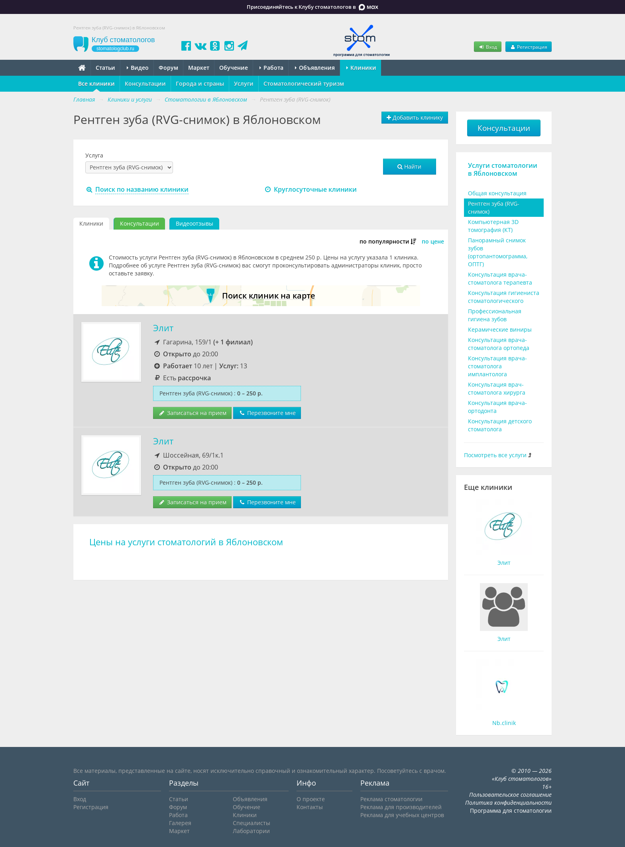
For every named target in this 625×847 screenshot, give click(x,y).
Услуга (94, 155)
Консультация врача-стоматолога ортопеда (498, 344)
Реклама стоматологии (391, 799)
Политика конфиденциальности (508, 802)
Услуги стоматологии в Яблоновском (502, 169)
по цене (433, 241)
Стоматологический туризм (303, 83)
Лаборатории (251, 831)
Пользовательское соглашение (510, 794)
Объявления (315, 67)
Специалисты (251, 823)
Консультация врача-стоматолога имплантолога (497, 366)
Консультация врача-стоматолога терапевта (500, 278)
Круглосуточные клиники (310, 189)
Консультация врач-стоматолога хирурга (496, 388)
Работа (271, 67)
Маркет (198, 67)
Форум (168, 67)
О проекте (311, 799)
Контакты (310, 807)
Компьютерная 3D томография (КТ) (493, 226)
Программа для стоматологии (511, 810)
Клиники (361, 67)
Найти (409, 166)
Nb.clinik (504, 723)
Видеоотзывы (194, 223)
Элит (163, 328)
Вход (487, 46)
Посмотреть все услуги (495, 455)
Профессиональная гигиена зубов (494, 315)
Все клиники (96, 83)
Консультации (145, 83)
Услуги (244, 83)
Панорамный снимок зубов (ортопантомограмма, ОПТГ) (497, 252)
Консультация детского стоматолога (500, 425)
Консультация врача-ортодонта (497, 407)
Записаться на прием (192, 413)
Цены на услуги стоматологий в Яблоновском (186, 542)
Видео (138, 67)
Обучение (233, 67)
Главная (84, 99)
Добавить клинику (415, 117)
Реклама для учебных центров (402, 815)
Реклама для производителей (401, 807)
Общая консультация (497, 193)
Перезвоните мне (267, 413)
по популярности (384, 241)
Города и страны (200, 83)
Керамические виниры (500, 329)
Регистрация (528, 46)
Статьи (105, 67)
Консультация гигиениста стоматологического (503, 297)
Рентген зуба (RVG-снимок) (493, 207)
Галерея (180, 823)
